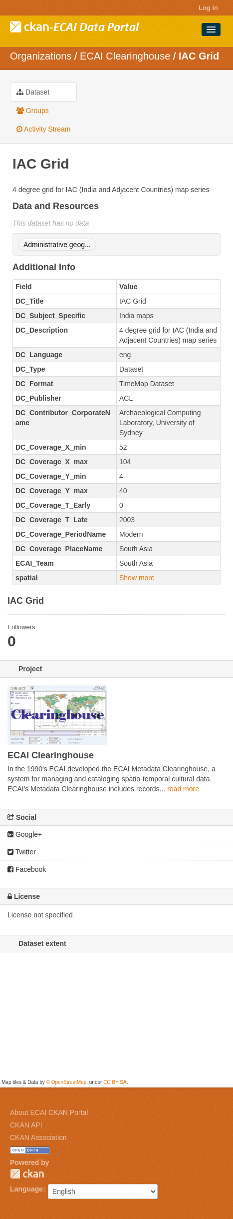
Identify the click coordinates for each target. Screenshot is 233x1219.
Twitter (21, 852)
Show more (137, 578)
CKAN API (26, 1125)
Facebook (26, 869)
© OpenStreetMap (66, 1082)
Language (26, 1189)
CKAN (27, 1173)
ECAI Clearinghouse (125, 56)
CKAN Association (38, 1137)
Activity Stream (43, 129)
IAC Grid (199, 56)
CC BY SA (115, 1082)
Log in (208, 8)
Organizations (40, 56)
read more (183, 789)
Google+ (24, 834)
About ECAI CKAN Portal (49, 1112)
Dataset (32, 92)
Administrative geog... (57, 245)
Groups (32, 111)
